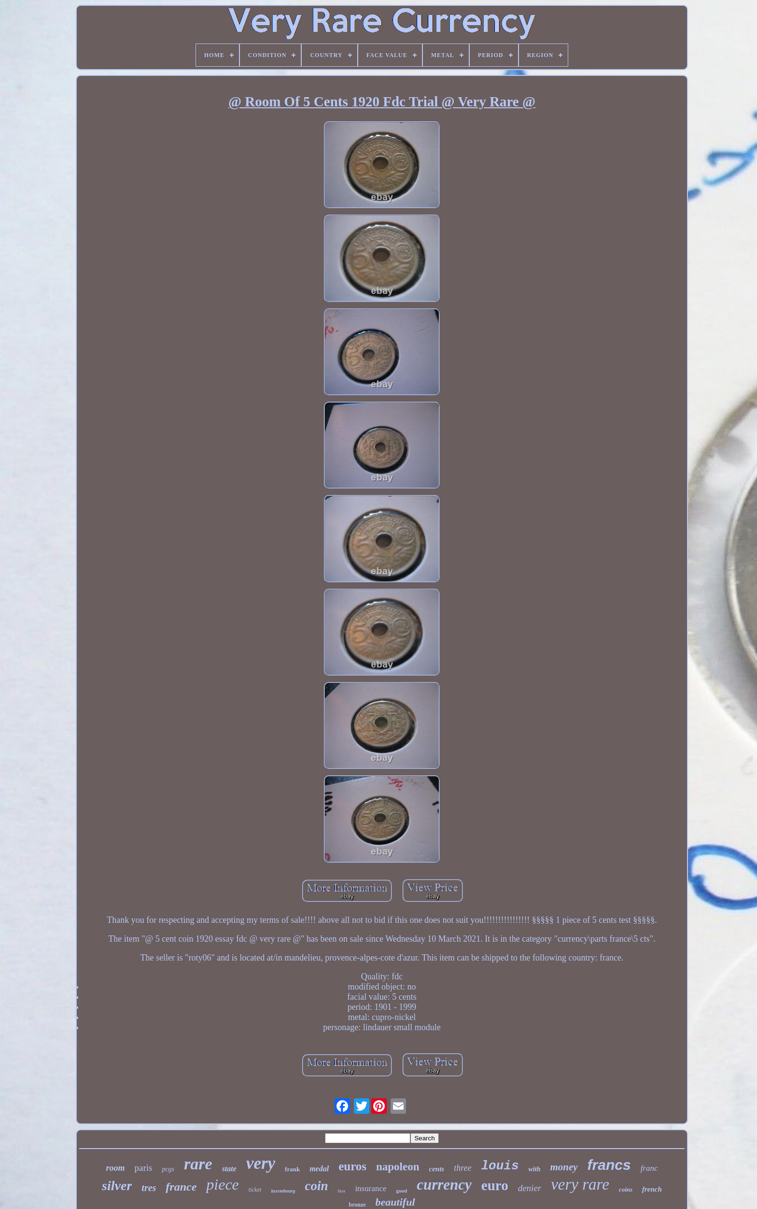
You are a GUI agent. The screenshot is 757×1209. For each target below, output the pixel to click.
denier (530, 1188)
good (401, 1191)
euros (352, 1166)
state (229, 1169)
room (115, 1168)
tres (148, 1187)
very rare (580, 1184)
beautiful (395, 1202)
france (181, 1186)
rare (198, 1164)
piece (222, 1184)
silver (117, 1185)
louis (500, 1166)
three (462, 1168)
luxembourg (283, 1191)
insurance (370, 1188)
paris (143, 1168)
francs (609, 1165)
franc (649, 1168)
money (563, 1167)
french (652, 1189)
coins (625, 1189)
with (535, 1169)
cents (437, 1169)
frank (292, 1169)
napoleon (397, 1167)
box (342, 1191)
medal (319, 1169)
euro (494, 1185)
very (260, 1163)
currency (444, 1184)
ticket (255, 1189)
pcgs (168, 1169)
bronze (357, 1204)
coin (316, 1186)
